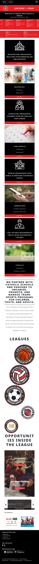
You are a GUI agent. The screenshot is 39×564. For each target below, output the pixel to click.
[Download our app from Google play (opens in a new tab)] (19, 551)
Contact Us (5, 537)
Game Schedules (19, 152)
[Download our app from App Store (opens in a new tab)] (8, 551)
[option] (19, 505)
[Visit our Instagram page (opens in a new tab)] (5, 545)
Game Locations (6, 538)
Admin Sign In (28, 560)
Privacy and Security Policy (16, 560)
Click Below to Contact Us (20, 271)
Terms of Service (23, 559)
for (25, 208)
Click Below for (19, 149)
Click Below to (19, 90)
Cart (10, 1)
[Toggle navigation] (37, 2)
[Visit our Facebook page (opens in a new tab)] (3, 545)
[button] (5, 505)
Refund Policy (5, 560)
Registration (5, 534)
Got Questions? (19, 268)
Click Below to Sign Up (19, 208)
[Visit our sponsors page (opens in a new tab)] (11, 521)
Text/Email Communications (19, 211)
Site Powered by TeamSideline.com (10, 559)
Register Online (19, 92)
